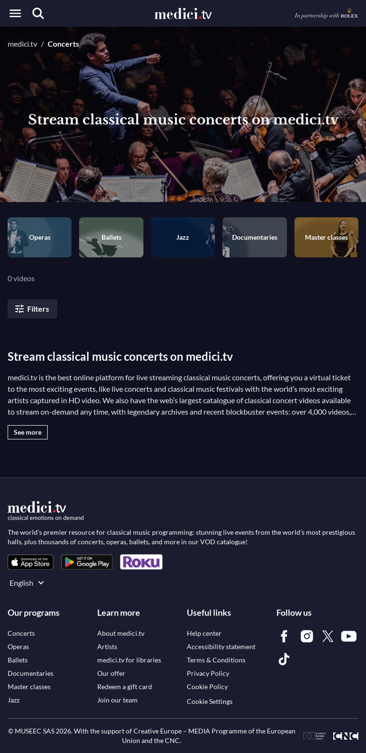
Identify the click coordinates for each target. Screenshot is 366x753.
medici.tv (22, 43)
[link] (30, 562)
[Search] (38, 13)
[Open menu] (15, 13)
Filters (31, 309)
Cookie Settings (210, 701)
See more (27, 432)
